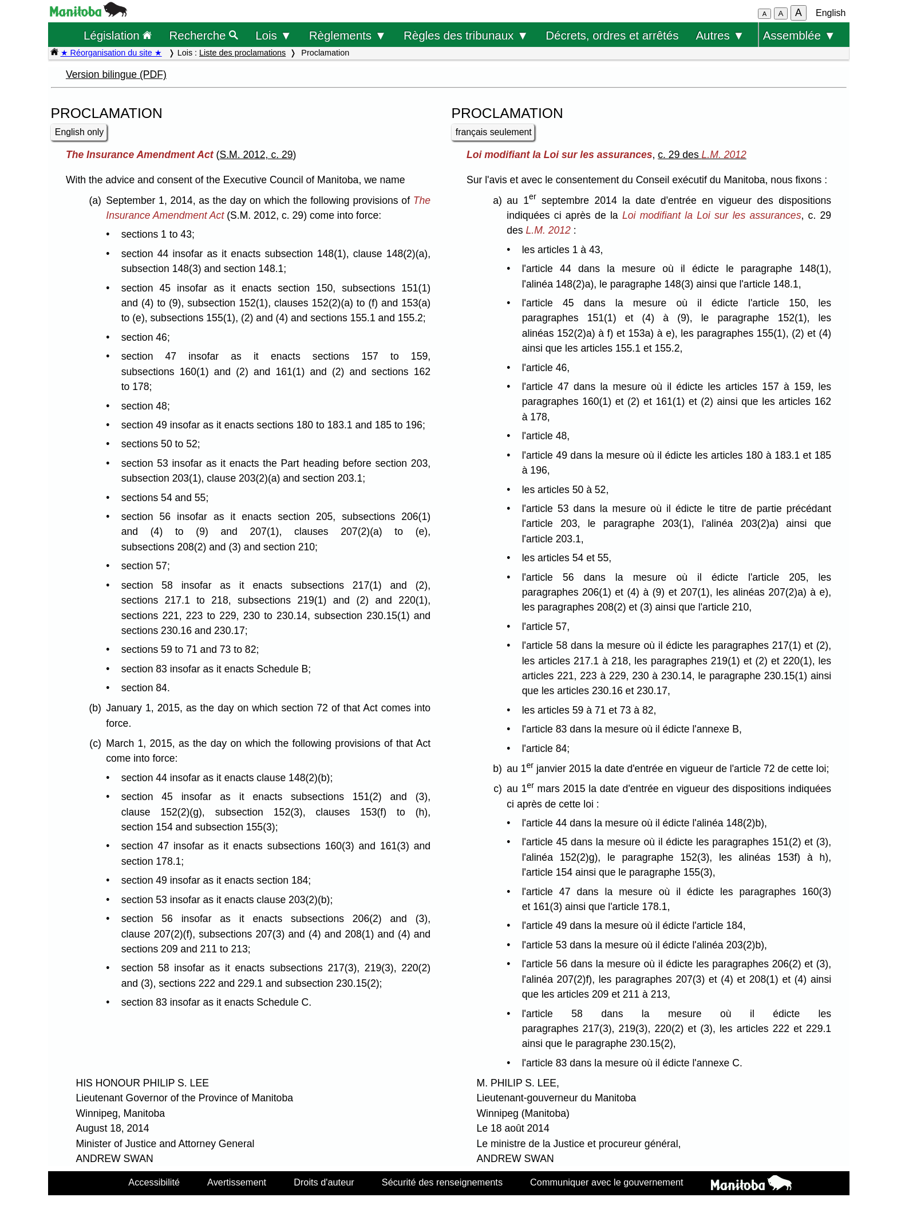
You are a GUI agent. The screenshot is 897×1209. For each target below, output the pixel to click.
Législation (118, 35)
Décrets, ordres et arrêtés (612, 35)
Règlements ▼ (347, 35)
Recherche (204, 35)
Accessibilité (154, 1182)
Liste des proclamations (242, 52)
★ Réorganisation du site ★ (111, 52)
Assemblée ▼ (799, 35)
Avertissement (236, 1182)
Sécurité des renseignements (442, 1182)
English (830, 13)
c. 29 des (702, 154)
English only (79, 132)
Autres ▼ (720, 35)
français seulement (494, 132)
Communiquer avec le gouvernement (606, 1182)
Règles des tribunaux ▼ (466, 35)
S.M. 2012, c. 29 (256, 154)
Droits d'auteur (324, 1182)
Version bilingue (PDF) (116, 74)
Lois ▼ (273, 35)
